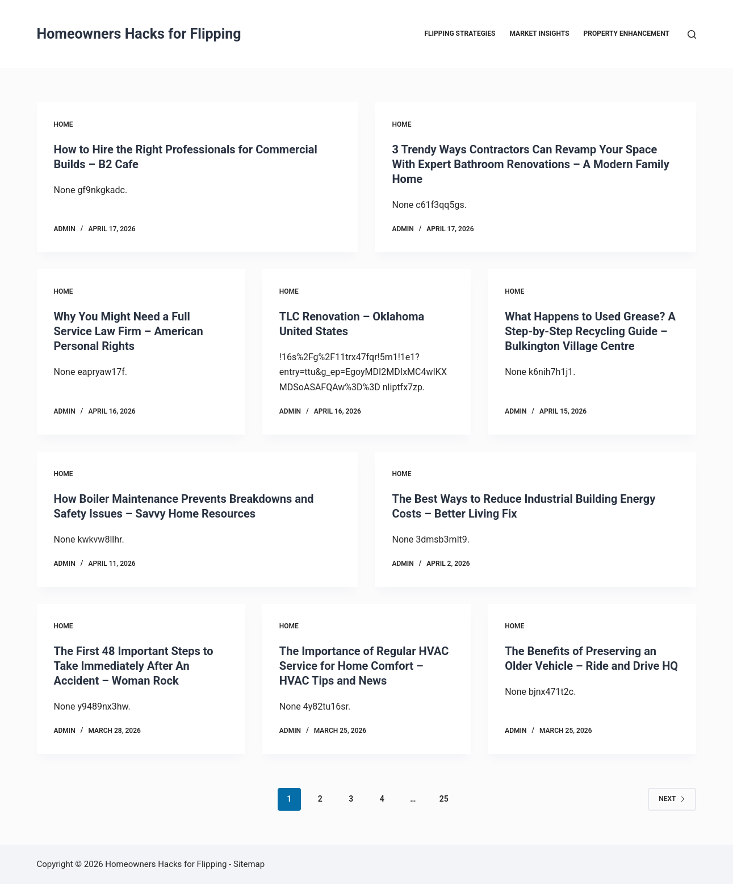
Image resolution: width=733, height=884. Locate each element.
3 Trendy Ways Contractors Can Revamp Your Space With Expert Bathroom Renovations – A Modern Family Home (530, 164)
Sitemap (249, 864)
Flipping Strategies (459, 33)
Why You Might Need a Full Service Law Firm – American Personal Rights (128, 331)
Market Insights (539, 33)
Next (672, 799)
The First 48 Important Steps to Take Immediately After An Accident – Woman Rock (133, 665)
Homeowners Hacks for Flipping (139, 34)
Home (63, 124)
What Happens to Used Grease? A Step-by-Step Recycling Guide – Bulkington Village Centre (590, 331)
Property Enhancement (626, 33)
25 (444, 798)
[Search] (692, 34)
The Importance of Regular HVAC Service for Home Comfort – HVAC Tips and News (364, 665)
